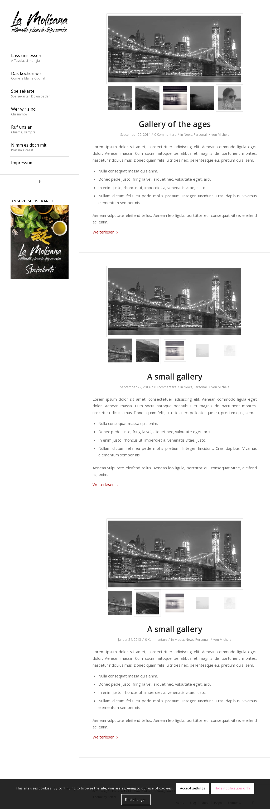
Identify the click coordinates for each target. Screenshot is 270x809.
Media (179, 639)
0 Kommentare (165, 134)
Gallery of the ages (175, 124)
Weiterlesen (106, 232)
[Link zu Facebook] (39, 181)
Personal (200, 134)
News (188, 134)
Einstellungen (136, 799)
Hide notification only (232, 788)
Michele (223, 134)
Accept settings (192, 788)
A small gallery (174, 376)
